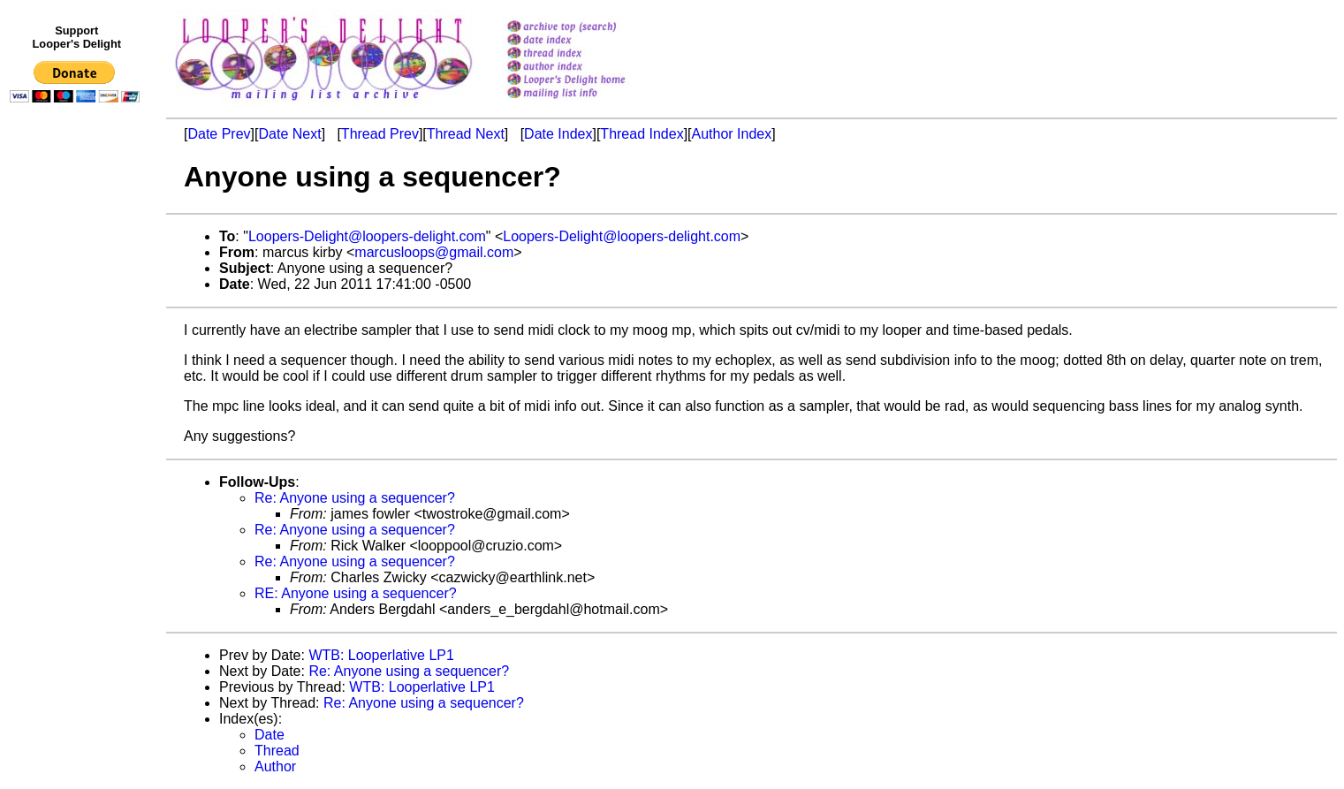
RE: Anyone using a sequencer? (355, 593)
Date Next (289, 133)
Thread (277, 750)
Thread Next (466, 133)
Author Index (732, 133)
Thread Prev (380, 133)
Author (275, 766)
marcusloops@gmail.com (433, 252)
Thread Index (641, 133)
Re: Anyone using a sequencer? (354, 497)
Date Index (558, 133)
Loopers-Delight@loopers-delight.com (367, 236)
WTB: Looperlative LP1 (381, 655)
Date (269, 734)
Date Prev (218, 133)
